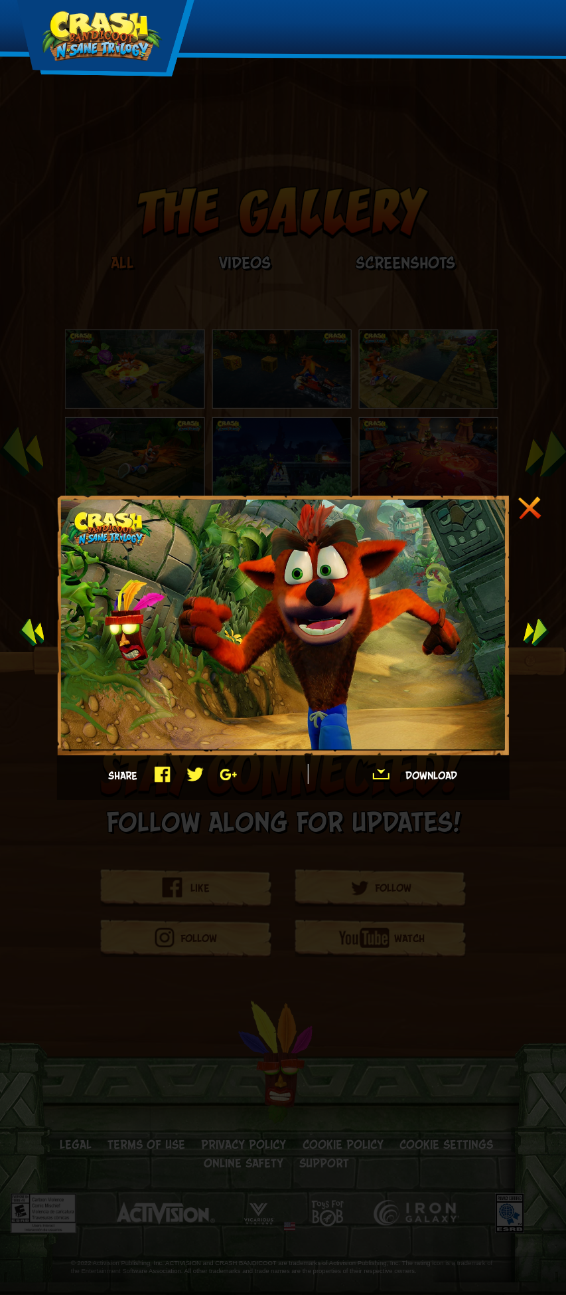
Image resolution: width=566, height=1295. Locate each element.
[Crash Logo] (102, 37)
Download (380, 774)
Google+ (228, 774)
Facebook (161, 774)
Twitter (194, 774)
